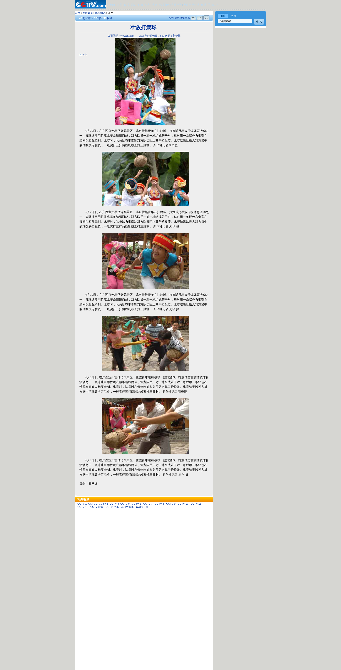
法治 (154, 4)
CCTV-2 (92, 503)
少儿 (147, 4)
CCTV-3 (103, 503)
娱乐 (126, 4)
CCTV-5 (125, 503)
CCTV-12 (82, 506)
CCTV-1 (82, 503)
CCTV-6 (136, 503)
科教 (141, 4)
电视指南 (164, 4)
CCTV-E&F (142, 506)
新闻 (112, 4)
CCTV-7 (148, 503)
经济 (134, 4)
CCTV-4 (114, 503)
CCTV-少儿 (112, 506)
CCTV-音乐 (127, 506)
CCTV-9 (171, 503)
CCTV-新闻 (96, 506)
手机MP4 (213, 4)
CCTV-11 (196, 503)
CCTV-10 (183, 503)
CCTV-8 (159, 503)
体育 (119, 4)
